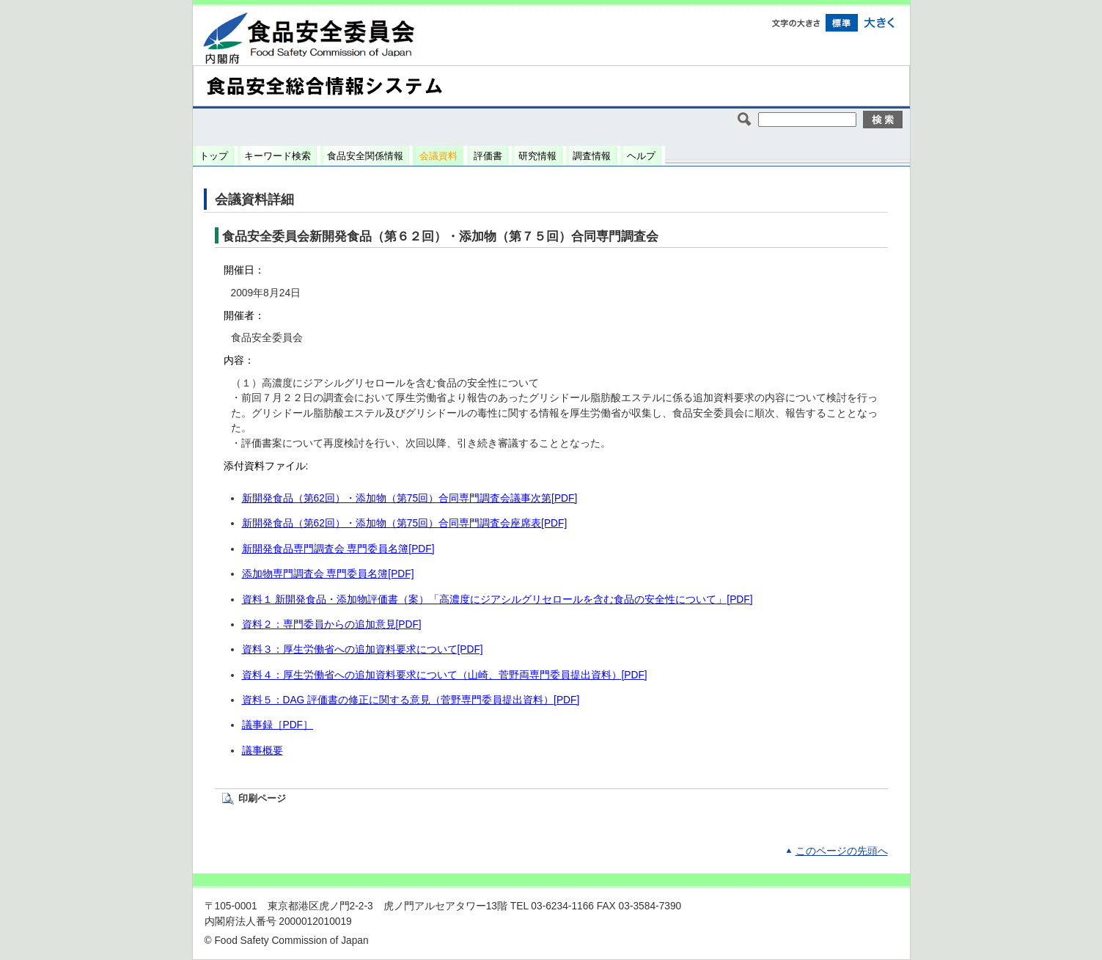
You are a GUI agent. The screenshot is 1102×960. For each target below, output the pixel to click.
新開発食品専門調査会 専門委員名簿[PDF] (338, 548)
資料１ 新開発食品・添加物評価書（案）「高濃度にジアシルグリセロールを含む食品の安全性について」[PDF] (497, 599)
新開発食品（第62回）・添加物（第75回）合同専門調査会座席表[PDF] (404, 523)
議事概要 (262, 750)
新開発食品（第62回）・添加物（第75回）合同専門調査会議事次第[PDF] (410, 498)
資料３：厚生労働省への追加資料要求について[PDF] (362, 649)
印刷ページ (262, 798)
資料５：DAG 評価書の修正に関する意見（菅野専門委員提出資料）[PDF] (411, 700)
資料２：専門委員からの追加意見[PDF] (332, 624)
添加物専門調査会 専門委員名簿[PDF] (328, 573)
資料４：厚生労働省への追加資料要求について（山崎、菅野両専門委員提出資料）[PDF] (444, 675)
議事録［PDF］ (278, 724)
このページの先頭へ (842, 851)
